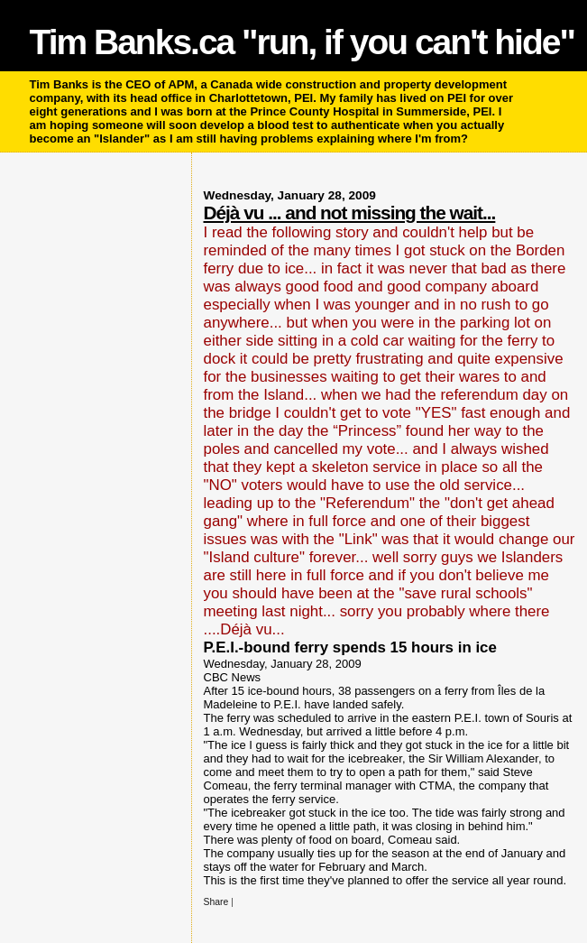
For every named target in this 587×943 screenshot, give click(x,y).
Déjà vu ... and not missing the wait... (350, 212)
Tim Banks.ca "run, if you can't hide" (302, 42)
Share (216, 902)
